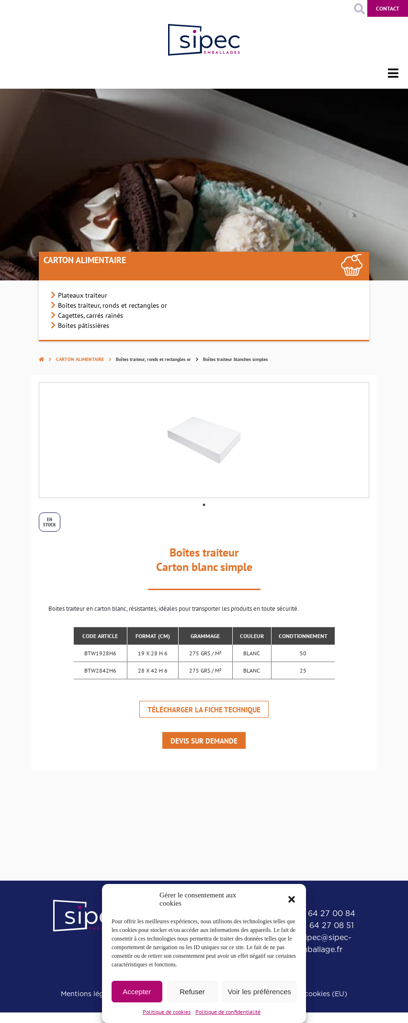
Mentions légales (88, 994)
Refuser (192, 992)
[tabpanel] (204, 440)
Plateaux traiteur (82, 295)
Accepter (137, 992)
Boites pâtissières (83, 325)
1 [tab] (204, 505)
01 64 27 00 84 (326, 913)
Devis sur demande (204, 740)
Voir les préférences (259, 992)
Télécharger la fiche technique (204, 709)
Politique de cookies (167, 1011)
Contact (387, 8)
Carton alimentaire (85, 260)
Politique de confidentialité (228, 1011)
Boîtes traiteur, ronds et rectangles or (112, 305)
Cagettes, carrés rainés (90, 315)
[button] (291, 899)
